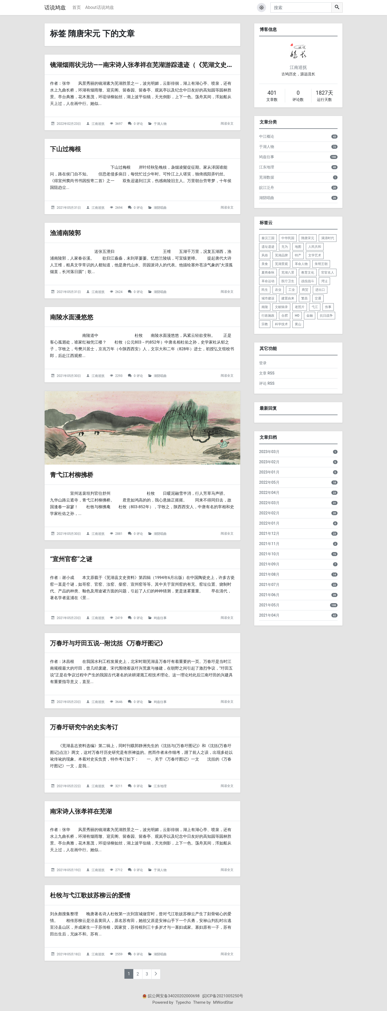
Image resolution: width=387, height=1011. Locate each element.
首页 (76, 7)
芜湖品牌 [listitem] (281, 255)
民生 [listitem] (264, 290)
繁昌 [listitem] (304, 298)
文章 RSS (266, 373)
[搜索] (301, 7)
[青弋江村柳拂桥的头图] (142, 428)
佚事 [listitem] (328, 307)
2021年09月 (269, 564)
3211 (119, 786)
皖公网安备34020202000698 (174, 996)
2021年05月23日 (69, 618)
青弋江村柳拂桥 (76, 474)
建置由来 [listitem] (287, 298)
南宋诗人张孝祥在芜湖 (87, 811)
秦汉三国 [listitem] (267, 238)
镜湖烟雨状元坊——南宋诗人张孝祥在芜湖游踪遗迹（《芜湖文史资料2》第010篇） (188, 64)
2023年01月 (269, 472)
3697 (119, 124)
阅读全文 (227, 123)
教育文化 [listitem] (307, 272)
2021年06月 (269, 595)
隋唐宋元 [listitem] (307, 238)
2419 (119, 618)
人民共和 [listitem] (314, 247)
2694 (119, 208)
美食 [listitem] (264, 264)
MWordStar (223, 1002)
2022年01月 (269, 523)
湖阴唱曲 (160, 208)
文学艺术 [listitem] (314, 255)
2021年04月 (269, 615)
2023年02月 (269, 462)
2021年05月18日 (69, 954)
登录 (263, 363)
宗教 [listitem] (264, 324)
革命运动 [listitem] (267, 281)
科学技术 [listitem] (281, 324)
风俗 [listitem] (264, 255)
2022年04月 (269, 492)
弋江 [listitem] (314, 307)
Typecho (183, 1002)
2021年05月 (269, 605)
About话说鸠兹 (99, 7)
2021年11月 (269, 544)
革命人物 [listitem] (301, 264)
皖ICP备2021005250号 (222, 996)
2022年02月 (269, 513)
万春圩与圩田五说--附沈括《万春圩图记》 (120, 642)
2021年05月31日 (69, 208)
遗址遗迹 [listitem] (267, 247)
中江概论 (266, 136)
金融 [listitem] (309, 315)
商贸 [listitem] (305, 290)
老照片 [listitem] (299, 307)
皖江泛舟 (266, 187)
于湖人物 (160, 124)
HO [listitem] (297, 315)
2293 (119, 376)
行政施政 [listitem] (267, 315)
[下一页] (155, 974)
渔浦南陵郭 (69, 232)
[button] (261, 7)
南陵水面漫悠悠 (76, 316)
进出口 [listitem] (320, 290)
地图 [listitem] (298, 247)
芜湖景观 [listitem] (281, 264)
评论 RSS (266, 383)
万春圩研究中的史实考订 (91, 726)
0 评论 (138, 124)
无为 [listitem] (284, 247)
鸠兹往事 (160, 618)
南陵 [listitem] (264, 307)
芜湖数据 (266, 177)
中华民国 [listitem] (287, 238)
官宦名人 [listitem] (327, 272)
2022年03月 (269, 503)
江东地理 (160, 786)
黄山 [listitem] (298, 324)
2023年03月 (269, 452)
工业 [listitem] (291, 290)
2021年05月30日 (69, 376)
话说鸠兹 (55, 7)
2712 (119, 870)
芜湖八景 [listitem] (287, 272)
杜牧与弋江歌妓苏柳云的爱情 (99, 894)
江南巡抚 (98, 124)
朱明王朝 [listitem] (321, 264)
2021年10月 (269, 554)
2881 (119, 534)
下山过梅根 (69, 148)
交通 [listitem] (318, 298)
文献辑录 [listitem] (281, 307)
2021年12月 (269, 533)
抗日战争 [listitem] (326, 315)
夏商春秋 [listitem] (267, 272)
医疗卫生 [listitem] (287, 281)
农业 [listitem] (278, 290)
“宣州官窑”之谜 (75, 558)
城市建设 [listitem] (267, 298)
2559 (119, 954)
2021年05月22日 (69, 786)
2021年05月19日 (69, 870)
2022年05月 (269, 482)
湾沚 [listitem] (324, 281)
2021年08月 (269, 574)
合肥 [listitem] (284, 315)
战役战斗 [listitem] (307, 281)
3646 (119, 702)
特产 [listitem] (298, 255)
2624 (119, 292)
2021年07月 (269, 584)
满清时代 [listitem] (327, 238)
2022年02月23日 (69, 124)
